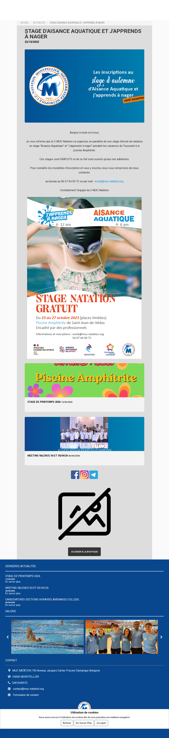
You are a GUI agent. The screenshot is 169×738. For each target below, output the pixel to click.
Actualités (39, 22)
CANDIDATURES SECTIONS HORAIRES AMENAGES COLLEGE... (42, 599)
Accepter (101, 722)
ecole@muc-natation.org (109, 181)
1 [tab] (72, 656)
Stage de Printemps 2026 (44, 402)
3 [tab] (82, 656)
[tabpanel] (47, 637)
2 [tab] (77, 656)
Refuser (67, 722)
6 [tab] (97, 656)
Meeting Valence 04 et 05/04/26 (47, 455)
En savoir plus (12, 581)
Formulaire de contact (26, 695)
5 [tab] (92, 656)
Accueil (24, 22)
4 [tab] (87, 656)
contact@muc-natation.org (28, 688)
